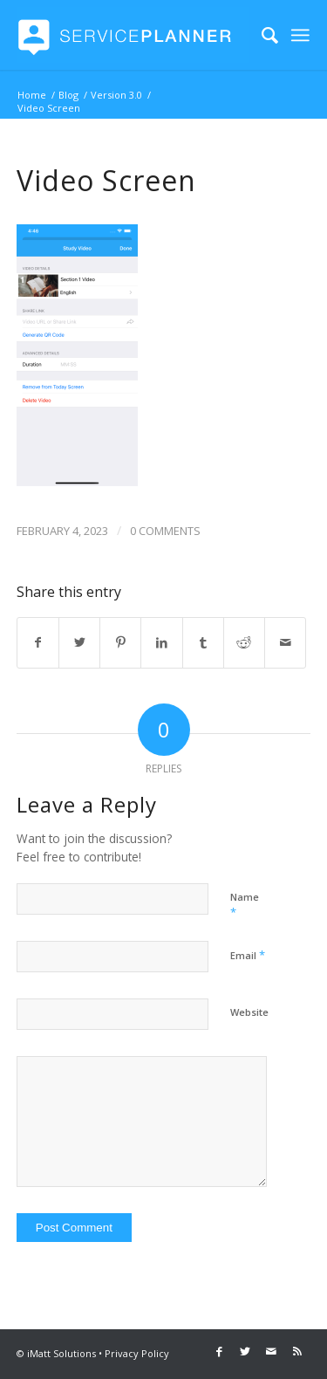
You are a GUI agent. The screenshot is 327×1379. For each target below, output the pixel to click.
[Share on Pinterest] (120, 642)
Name (244, 905)
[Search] (261, 35)
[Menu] (300, 35)
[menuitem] (261, 35)
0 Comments (165, 531)
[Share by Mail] (285, 642)
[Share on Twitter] (79, 642)
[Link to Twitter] (245, 1351)
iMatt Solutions (61, 1353)
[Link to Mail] (271, 1351)
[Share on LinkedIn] (161, 642)
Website (249, 1012)
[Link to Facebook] (219, 1351)
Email (247, 955)
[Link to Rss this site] (297, 1351)
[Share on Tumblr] (203, 642)
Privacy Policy (137, 1353)
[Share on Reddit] (244, 642)
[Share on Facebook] (37, 642)
